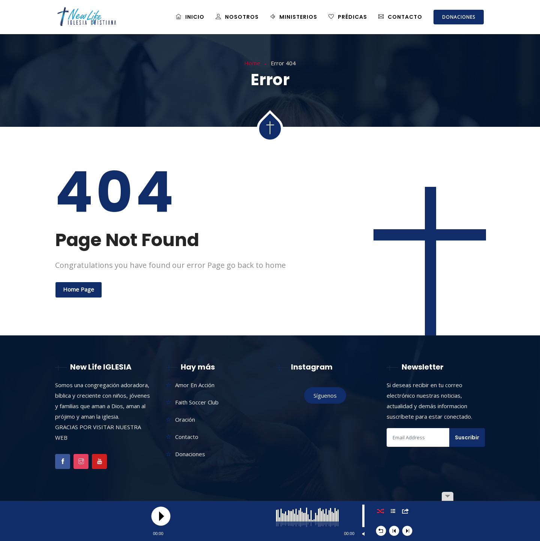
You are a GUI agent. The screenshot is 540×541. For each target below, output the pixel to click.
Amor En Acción (194, 385)
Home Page (78, 289)
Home (252, 63)
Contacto (400, 17)
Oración (185, 419)
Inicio (190, 17)
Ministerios (293, 17)
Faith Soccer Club (197, 402)
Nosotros (237, 17)
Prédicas (347, 17)
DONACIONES (458, 17)
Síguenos (325, 395)
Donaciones (190, 454)
